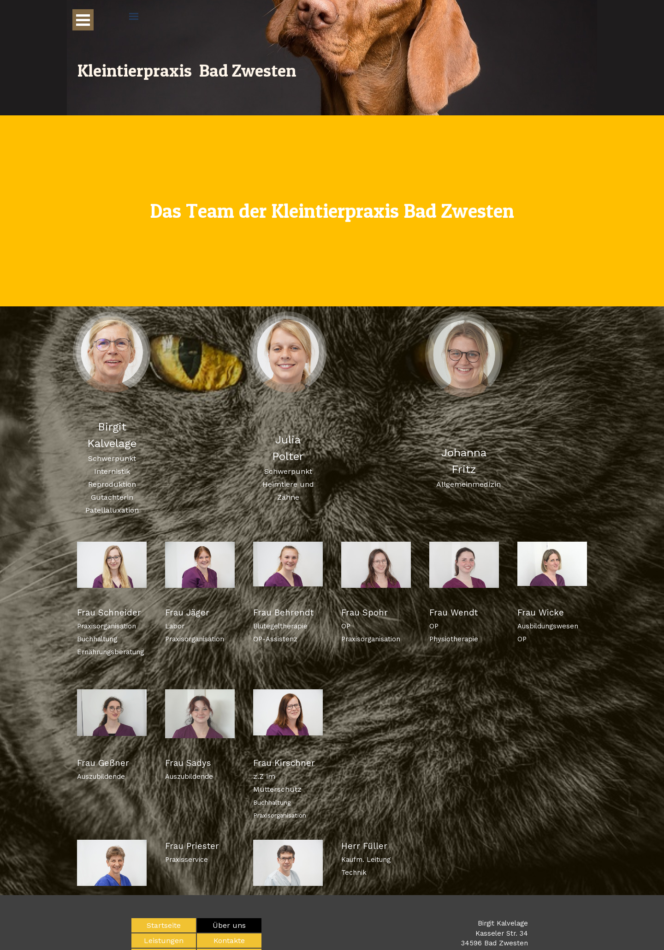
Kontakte (229, 940)
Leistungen (164, 940)
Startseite (164, 925)
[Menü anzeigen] (83, 19)
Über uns (229, 925)
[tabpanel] (331, 211)
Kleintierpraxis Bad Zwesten (186, 70)
